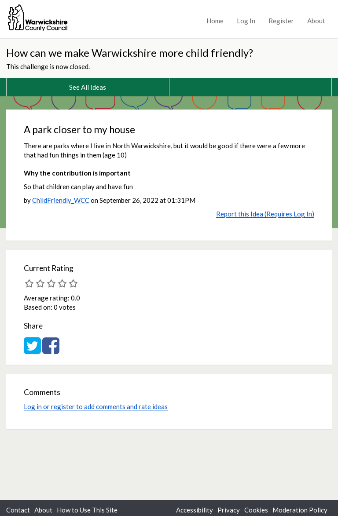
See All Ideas (87, 87)
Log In (246, 21)
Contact (18, 510)
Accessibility (194, 510)
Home (215, 21)
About (316, 21)
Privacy (228, 510)
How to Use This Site (87, 510)
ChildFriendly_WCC (60, 200)
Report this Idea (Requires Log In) (265, 214)
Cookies (256, 510)
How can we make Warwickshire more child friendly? (129, 52)
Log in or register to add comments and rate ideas (96, 406)
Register (281, 21)
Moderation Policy (299, 510)
